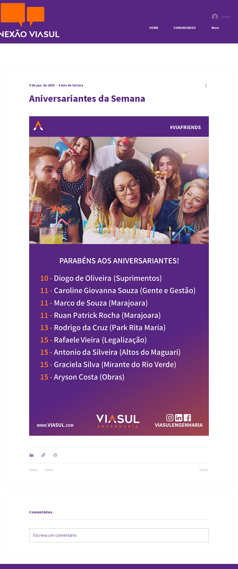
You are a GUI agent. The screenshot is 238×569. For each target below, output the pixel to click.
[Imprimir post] (55, 455)
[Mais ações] (206, 85)
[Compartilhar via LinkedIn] (31, 455)
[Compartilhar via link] (43, 455)
